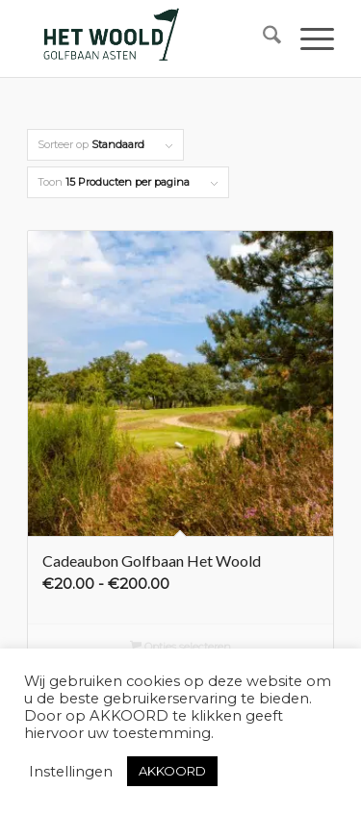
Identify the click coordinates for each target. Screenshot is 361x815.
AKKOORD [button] (172, 770)
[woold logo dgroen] (149, 38)
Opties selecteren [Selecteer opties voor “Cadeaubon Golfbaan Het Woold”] (181, 648)
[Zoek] (262, 38)
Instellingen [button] (71, 771)
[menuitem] (262, 38)
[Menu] (307, 38)
